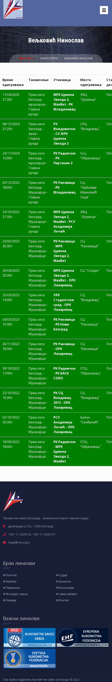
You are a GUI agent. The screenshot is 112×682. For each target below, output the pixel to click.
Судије (61, 575)
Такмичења (11, 588)
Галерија (9, 600)
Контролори (49, 58)
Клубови (9, 581)
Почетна (27, 58)
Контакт (62, 600)
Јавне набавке (66, 594)
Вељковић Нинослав (78, 58)
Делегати (63, 581)
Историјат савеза (15, 594)
